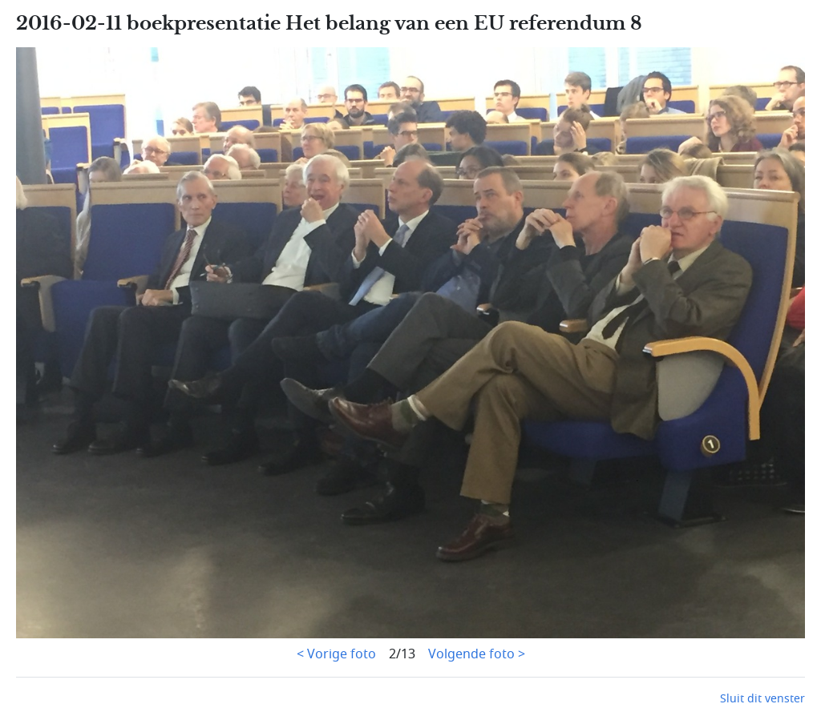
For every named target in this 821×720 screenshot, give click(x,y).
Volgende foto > (476, 654)
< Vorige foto (336, 654)
